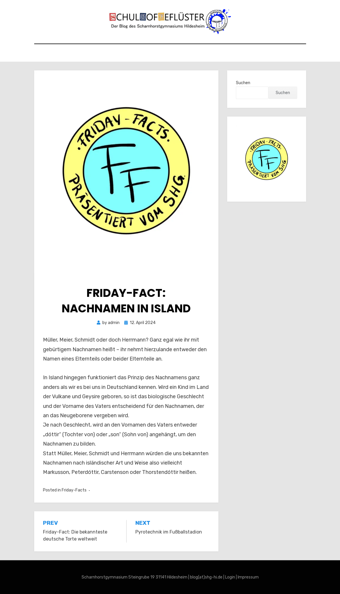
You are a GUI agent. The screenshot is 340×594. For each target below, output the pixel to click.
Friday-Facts (74, 490)
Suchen (243, 82)
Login (230, 577)
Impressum (248, 577)
